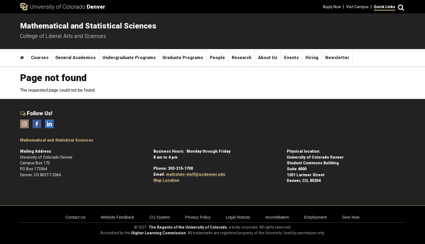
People (217, 57)
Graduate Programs (182, 57)
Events (291, 57)
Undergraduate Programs (129, 57)
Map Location (166, 180)
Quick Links (384, 7)
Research (241, 57)
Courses (40, 57)
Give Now (351, 217)
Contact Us (75, 217)
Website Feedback (117, 217)
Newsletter (337, 57)
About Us (267, 57)
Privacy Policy (197, 217)
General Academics (75, 57)
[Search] (400, 6)
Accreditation (277, 217)
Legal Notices (238, 217)
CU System (159, 217)
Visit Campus (357, 7)
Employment (315, 217)
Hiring (311, 57)
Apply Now (332, 7)
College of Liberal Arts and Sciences (63, 36)
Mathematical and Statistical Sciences (56, 140)
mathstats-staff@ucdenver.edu (195, 174)
